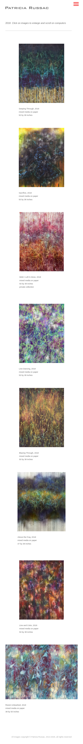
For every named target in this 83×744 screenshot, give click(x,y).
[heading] (26, 8)
